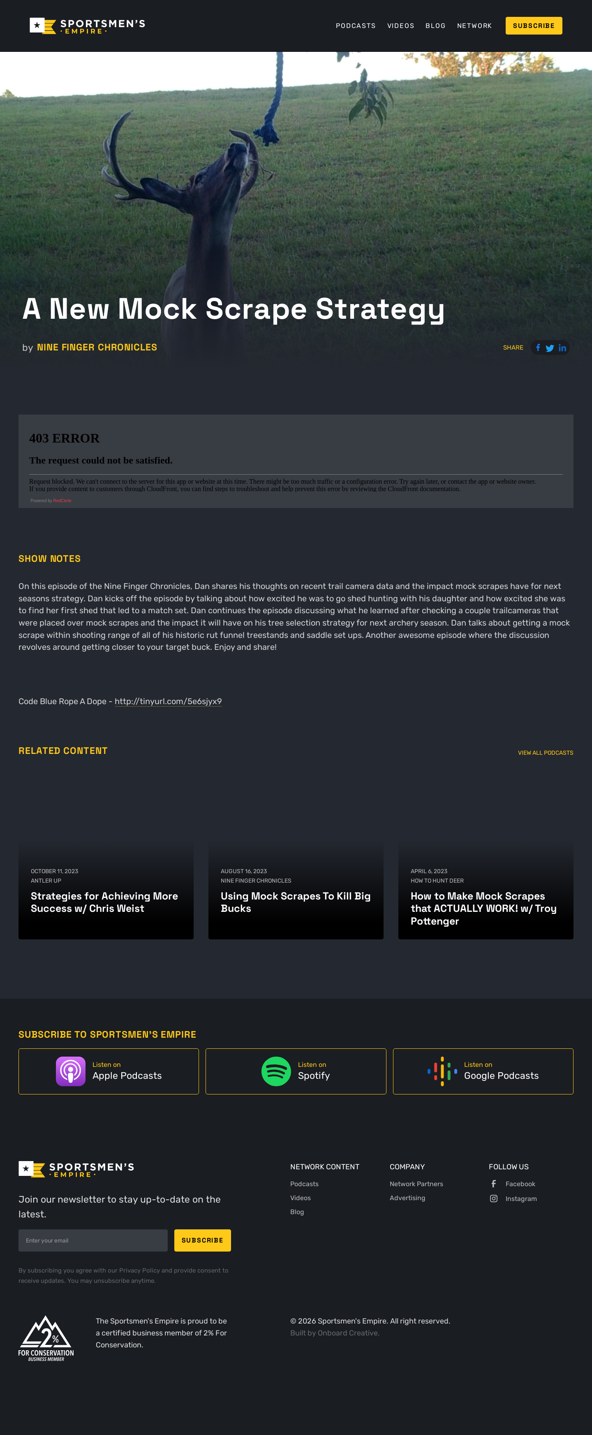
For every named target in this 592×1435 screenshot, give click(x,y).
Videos (401, 26)
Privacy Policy (140, 1270)
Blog (436, 26)
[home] (87, 26)
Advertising (408, 1198)
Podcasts (356, 26)
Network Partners (416, 1184)
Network (475, 26)
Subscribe (534, 25)
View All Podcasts (546, 752)
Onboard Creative (348, 1333)
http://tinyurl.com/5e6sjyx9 (168, 701)
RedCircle (62, 500)
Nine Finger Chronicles (97, 347)
